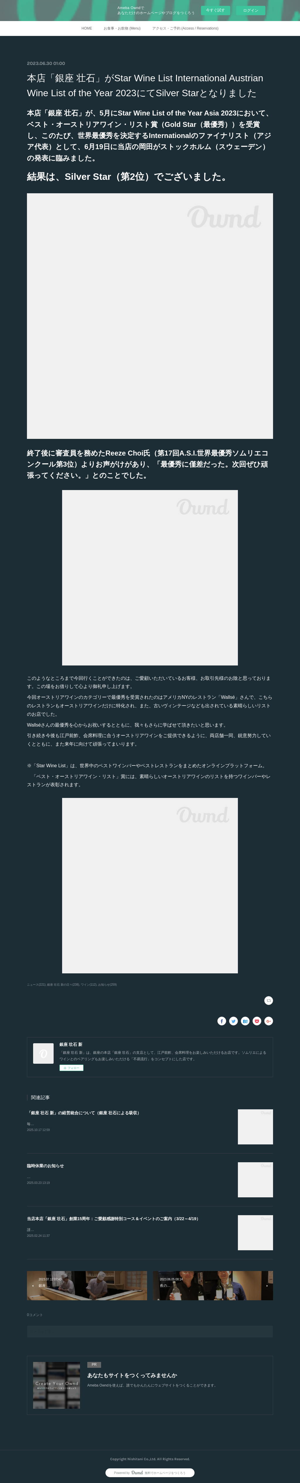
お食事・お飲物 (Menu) (122, 28)
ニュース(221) (36, 984)
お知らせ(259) (107, 984)
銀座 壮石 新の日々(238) (63, 984)
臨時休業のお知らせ (45, 1165)
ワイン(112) (88, 984)
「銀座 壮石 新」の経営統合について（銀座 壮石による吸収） (84, 1112)
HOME (86, 28)
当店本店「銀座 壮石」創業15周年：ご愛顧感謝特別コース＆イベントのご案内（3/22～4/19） (113, 1218)
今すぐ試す (215, 10)
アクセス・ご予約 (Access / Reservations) (185, 28)
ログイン (250, 10)
